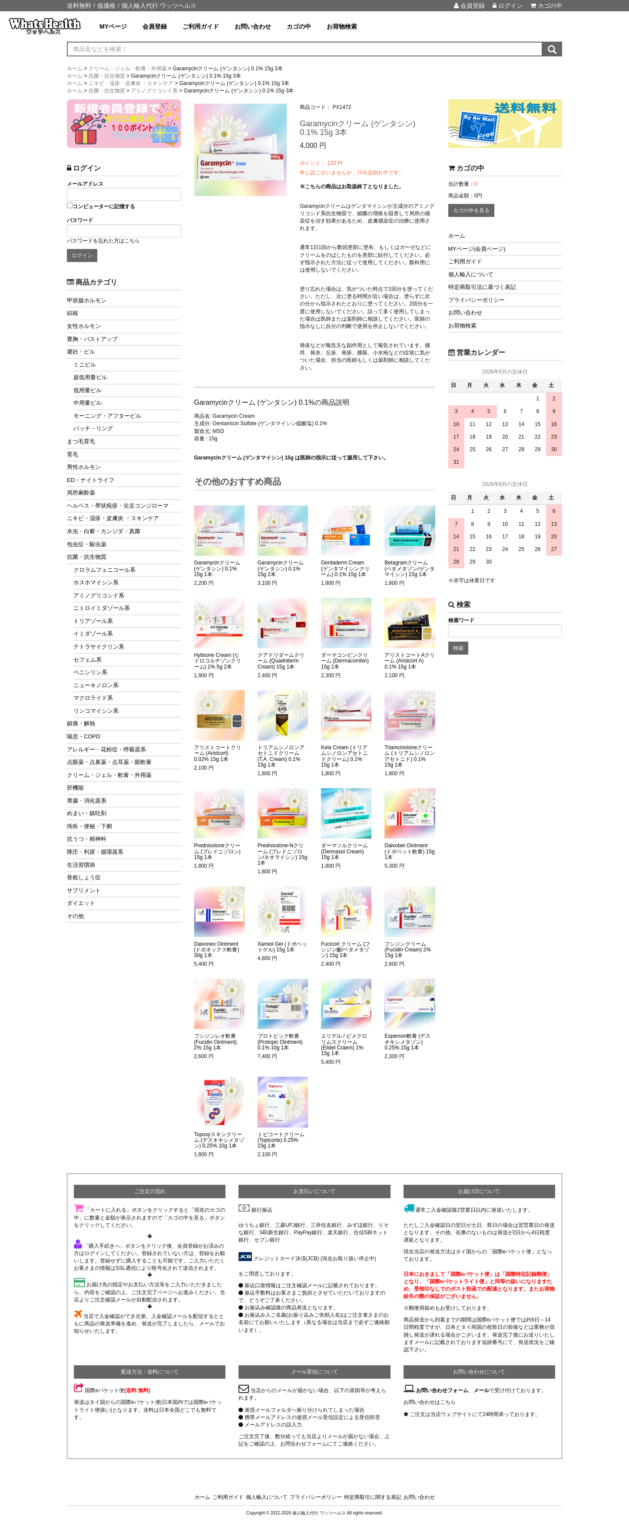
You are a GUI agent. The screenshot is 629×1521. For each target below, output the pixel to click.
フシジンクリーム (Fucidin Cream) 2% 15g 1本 (407, 949)
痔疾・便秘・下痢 (89, 826)
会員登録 (469, 5)
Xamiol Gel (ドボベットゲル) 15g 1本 (282, 947)
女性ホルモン (84, 326)
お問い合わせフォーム (442, 1390)
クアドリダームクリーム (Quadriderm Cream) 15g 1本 (281, 660)
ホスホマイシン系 (96, 582)
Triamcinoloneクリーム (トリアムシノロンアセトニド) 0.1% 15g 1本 (409, 756)
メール (481, 1390)
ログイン (508, 5)
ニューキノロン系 (96, 685)
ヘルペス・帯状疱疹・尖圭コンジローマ (118, 505)
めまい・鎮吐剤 (86, 813)
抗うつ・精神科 (86, 839)
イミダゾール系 (93, 633)
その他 (75, 916)
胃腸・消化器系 (86, 800)
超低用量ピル (90, 377)
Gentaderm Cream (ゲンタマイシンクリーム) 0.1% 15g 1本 (345, 568)
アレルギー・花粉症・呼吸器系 (106, 749)
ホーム (456, 236)
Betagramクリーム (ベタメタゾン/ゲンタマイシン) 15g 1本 (409, 568)
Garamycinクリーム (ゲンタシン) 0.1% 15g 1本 (217, 568)
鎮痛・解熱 (81, 723)
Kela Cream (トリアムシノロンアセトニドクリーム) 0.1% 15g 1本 (344, 756)
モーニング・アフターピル (107, 416)
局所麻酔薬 (81, 492)
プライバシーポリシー (476, 300)
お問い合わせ (253, 26)
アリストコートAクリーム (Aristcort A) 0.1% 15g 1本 (409, 660)
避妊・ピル (81, 351)
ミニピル (84, 364)
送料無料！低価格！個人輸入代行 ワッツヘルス (131, 5)
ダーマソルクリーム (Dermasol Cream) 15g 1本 (344, 851)
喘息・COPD (83, 736)
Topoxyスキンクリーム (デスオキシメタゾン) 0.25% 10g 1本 (219, 1140)
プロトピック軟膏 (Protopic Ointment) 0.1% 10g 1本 (280, 1041)
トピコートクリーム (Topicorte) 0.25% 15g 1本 (281, 1140)
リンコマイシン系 (96, 711)
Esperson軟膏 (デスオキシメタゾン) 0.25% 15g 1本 (407, 1041)
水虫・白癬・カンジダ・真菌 (103, 531)
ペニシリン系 (90, 672)
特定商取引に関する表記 (372, 1497)
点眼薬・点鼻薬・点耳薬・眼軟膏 (109, 762)
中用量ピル (87, 403)
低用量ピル (87, 390)
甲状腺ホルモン (86, 300)
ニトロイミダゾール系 (101, 608)
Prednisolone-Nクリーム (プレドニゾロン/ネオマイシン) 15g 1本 (283, 854)
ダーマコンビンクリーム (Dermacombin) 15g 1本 (345, 660)
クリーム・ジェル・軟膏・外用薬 (109, 775)
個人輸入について (470, 274)
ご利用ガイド (200, 26)
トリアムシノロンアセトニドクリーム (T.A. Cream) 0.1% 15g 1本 (281, 756)
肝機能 (75, 787)
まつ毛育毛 (81, 441)
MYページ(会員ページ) (477, 249)
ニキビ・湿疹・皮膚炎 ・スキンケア (113, 518)
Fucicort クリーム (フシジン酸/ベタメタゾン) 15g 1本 (345, 949)
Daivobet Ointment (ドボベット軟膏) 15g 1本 (409, 851)
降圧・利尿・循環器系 (95, 852)
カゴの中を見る (471, 210)
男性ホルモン (84, 467)
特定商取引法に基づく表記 (482, 287)
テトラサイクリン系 (98, 646)
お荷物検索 (342, 26)
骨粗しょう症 (84, 877)
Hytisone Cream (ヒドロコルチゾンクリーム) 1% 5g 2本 (217, 660)
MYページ (113, 26)
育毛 (72, 454)
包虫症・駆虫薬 (86, 544)
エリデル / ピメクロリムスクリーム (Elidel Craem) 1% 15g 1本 (344, 1044)
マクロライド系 (93, 698)
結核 (72, 313)
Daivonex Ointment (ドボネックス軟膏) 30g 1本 (216, 949)
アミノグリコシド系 (98, 595)
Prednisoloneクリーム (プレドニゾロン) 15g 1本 (217, 851)
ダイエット (81, 903)
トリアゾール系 (93, 621)
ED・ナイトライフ (90, 480)
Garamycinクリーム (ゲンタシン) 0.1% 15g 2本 (281, 568)
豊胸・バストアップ (92, 339)
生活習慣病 (81, 865)
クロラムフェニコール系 (104, 570)
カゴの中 (546, 5)
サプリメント (84, 890)
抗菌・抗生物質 (86, 557)
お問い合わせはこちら (430, 1402)
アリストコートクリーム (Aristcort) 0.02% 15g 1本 (217, 753)
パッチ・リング (93, 428)
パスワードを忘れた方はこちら (103, 241)
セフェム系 (87, 659)
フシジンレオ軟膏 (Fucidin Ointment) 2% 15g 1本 (215, 1041)
